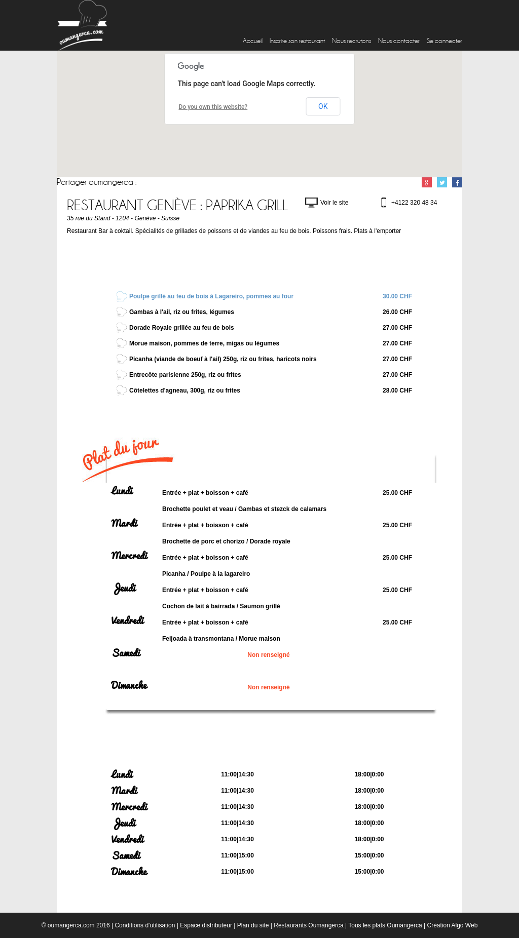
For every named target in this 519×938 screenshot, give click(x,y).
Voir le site (334, 202)
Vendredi (127, 620)
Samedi (126, 653)
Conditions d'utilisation (145, 925)
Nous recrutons (351, 41)
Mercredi (129, 556)
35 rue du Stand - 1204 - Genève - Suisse (123, 218)
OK (322, 106)
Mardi (124, 523)
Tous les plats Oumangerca (385, 925)
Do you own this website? (213, 106)
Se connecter (444, 41)
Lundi (122, 491)
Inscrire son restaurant (297, 41)
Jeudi (123, 588)
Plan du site (253, 925)
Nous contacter (399, 41)
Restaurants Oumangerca (308, 925)
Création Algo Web (452, 925)
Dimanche (129, 685)
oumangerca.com (71, 925)
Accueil (253, 41)
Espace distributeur (206, 925)
